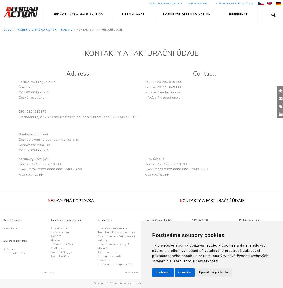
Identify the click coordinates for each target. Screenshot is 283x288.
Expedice (104, 260)
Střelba (55, 240)
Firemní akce (133, 14)
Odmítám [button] (184, 272)
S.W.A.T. (56, 236)
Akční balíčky (60, 256)
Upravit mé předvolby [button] (213, 272)
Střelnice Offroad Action (166, 3)
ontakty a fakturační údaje (212, 200)
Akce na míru (107, 252)
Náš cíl (66, 30)
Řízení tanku (59, 228)
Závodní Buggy (61, 252)
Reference (238, 14)
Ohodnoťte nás (14, 253)
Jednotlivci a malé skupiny (78, 14)
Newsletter (11, 228)
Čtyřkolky (57, 248)
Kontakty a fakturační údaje (234, 3)
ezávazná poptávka (71, 200)
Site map (49, 272)
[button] (273, 16)
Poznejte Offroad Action (187, 14)
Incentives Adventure (113, 228)
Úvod (8, 30)
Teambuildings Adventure (116, 232)
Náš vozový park (199, 3)
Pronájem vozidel (110, 256)
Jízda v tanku (59, 232)
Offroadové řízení (63, 244)
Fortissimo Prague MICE (115, 264)
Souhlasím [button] (163, 272)
